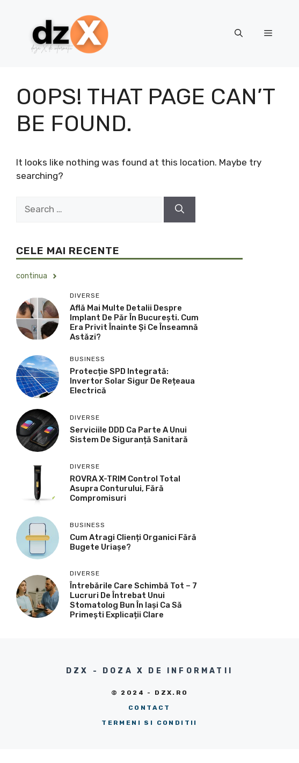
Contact (149, 707)
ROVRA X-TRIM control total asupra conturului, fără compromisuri (125, 488)
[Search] (179, 209)
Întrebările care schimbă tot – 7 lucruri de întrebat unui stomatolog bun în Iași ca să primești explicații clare (133, 600)
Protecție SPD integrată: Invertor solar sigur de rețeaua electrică (132, 380)
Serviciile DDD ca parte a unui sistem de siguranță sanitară (129, 434)
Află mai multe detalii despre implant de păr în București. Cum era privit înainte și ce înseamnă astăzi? (134, 322)
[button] (238, 33)
